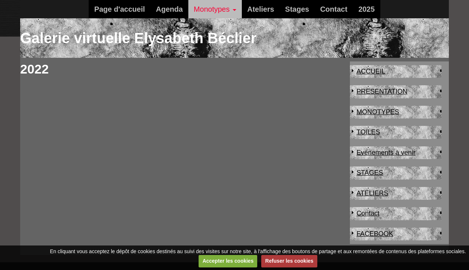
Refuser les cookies (289, 261)
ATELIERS (372, 193)
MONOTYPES (378, 112)
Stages (297, 9)
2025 (366, 9)
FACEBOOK (375, 233)
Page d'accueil (119, 9)
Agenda (169, 9)
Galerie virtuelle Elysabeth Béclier (138, 38)
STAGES (370, 172)
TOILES (368, 132)
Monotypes (212, 9)
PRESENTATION (382, 91)
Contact (333, 9)
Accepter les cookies (228, 261)
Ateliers (260, 9)
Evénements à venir (386, 152)
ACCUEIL (371, 71)
